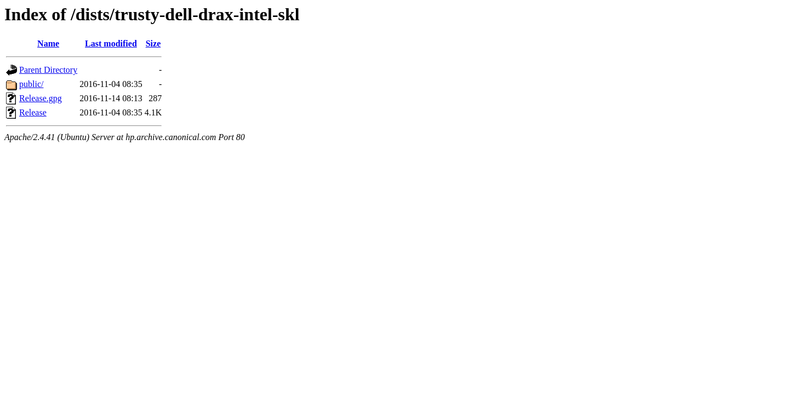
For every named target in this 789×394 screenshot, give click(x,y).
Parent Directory (48, 69)
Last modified (111, 43)
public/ (31, 84)
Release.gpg (40, 98)
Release (33, 112)
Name (48, 43)
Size (153, 43)
